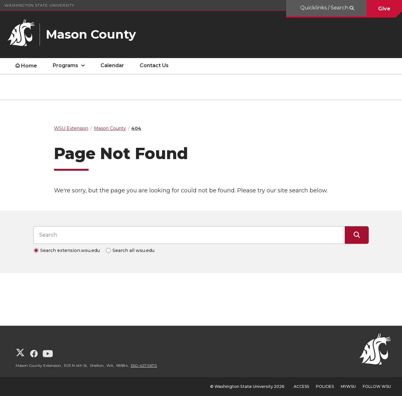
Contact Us (154, 65)
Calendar (112, 65)
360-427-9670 (144, 365)
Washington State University (39, 5)
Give (384, 9)
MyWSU (348, 386)
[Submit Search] (357, 235)
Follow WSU (377, 386)
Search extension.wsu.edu (70, 250)
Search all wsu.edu (133, 250)
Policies (325, 386)
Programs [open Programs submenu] (65, 65)
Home (29, 66)
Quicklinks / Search (325, 8)
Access (301, 386)
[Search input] (189, 235)
